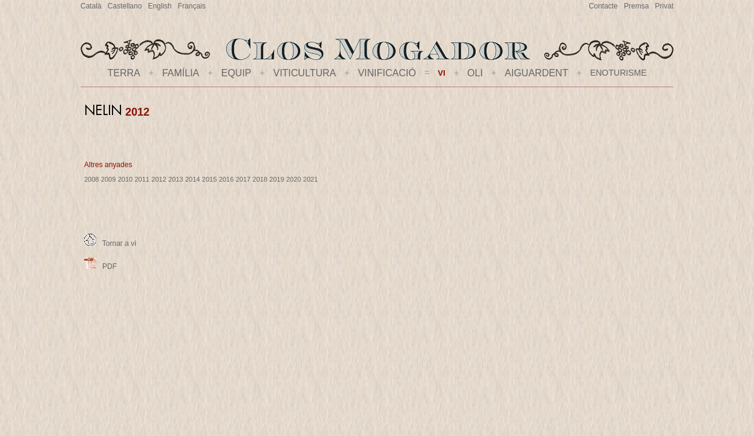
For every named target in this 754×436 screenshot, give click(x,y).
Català (91, 6)
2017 (242, 179)
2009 (108, 179)
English (159, 6)
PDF (100, 266)
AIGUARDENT (536, 73)
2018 (259, 179)
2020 (293, 179)
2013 (175, 179)
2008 (91, 179)
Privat (664, 6)
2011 (141, 179)
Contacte (603, 6)
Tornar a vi (110, 243)
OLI (475, 73)
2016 (226, 179)
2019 (276, 179)
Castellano (125, 6)
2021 (310, 179)
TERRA (124, 73)
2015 (209, 179)
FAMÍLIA (180, 73)
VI (441, 73)
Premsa (636, 6)
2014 (192, 179)
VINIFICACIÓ (387, 73)
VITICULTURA (304, 73)
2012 (158, 179)
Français (192, 6)
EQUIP (236, 73)
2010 (125, 179)
